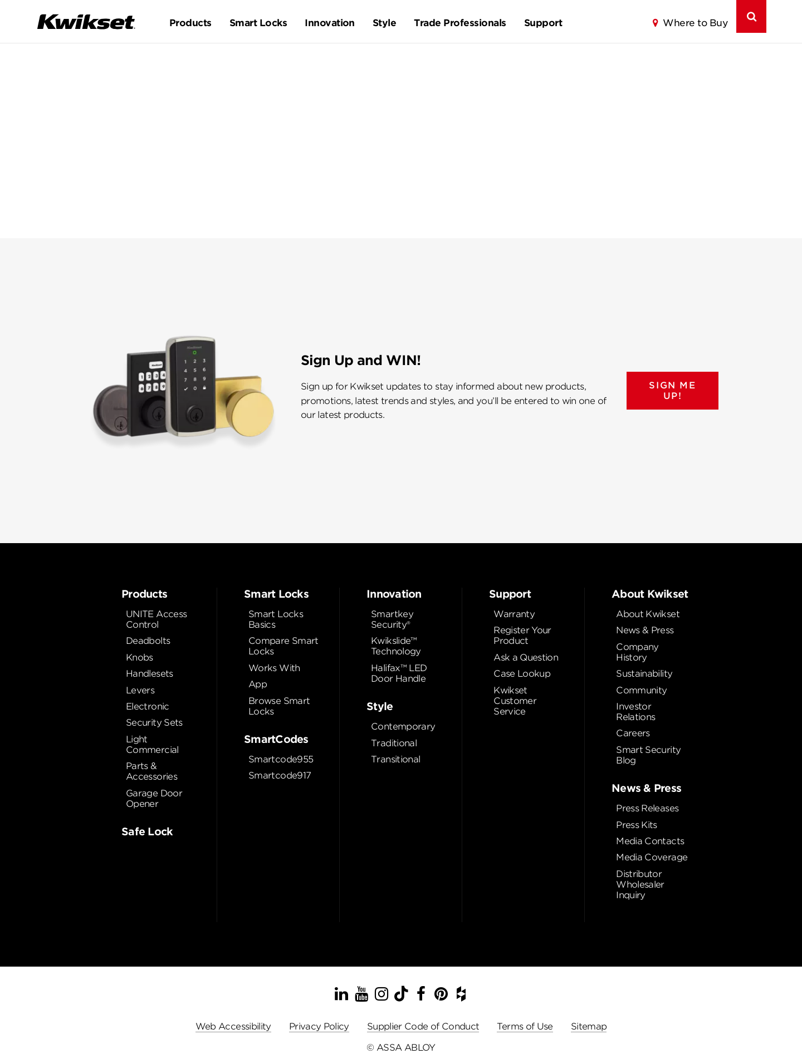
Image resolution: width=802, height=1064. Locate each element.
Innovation (330, 22)
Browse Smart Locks (279, 706)
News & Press (644, 630)
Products (190, 22)
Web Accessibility (233, 1026)
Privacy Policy (319, 1026)
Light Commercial (152, 744)
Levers (140, 690)
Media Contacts (650, 841)
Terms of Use (524, 1026)
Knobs (139, 657)
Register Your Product (522, 635)
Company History (637, 652)
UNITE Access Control (156, 619)
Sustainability (644, 673)
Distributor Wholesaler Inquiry (640, 884)
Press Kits (636, 825)
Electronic (147, 706)
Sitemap (589, 1026)
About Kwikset (647, 614)
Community (641, 690)
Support (543, 22)
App (257, 684)
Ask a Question (525, 657)
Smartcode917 (279, 775)
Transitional (395, 759)
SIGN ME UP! (672, 390)
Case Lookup (521, 673)
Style (384, 22)
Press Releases (647, 808)
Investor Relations (635, 711)
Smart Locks (258, 22)
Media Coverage (651, 857)
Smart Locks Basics (275, 619)
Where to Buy (695, 22)
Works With (274, 668)
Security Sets (154, 722)
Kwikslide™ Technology (396, 646)
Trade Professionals (460, 22)
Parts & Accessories (151, 771)
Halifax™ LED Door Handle (399, 673)
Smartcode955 (280, 759)
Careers (633, 733)
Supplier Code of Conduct (423, 1026)
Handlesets (149, 673)
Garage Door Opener (154, 798)
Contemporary (403, 726)
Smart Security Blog (648, 755)
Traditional (394, 743)
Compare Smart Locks (283, 646)
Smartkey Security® (392, 619)
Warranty (514, 614)
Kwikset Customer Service (514, 701)
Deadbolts (148, 641)
